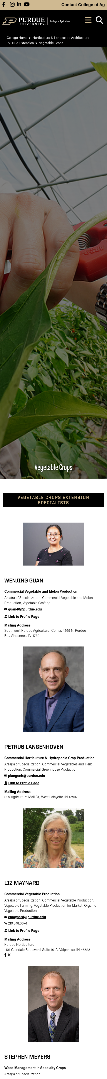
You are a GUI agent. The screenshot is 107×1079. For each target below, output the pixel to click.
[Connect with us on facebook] (3, 5)
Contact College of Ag (83, 4)
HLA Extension (23, 42)
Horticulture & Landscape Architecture (61, 37)
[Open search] (99, 21)
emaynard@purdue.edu (27, 917)
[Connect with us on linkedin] (19, 5)
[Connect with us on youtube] (27, 5)
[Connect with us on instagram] (12, 5)
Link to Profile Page (23, 617)
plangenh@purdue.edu (26, 776)
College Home (17, 37)
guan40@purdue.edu (25, 609)
